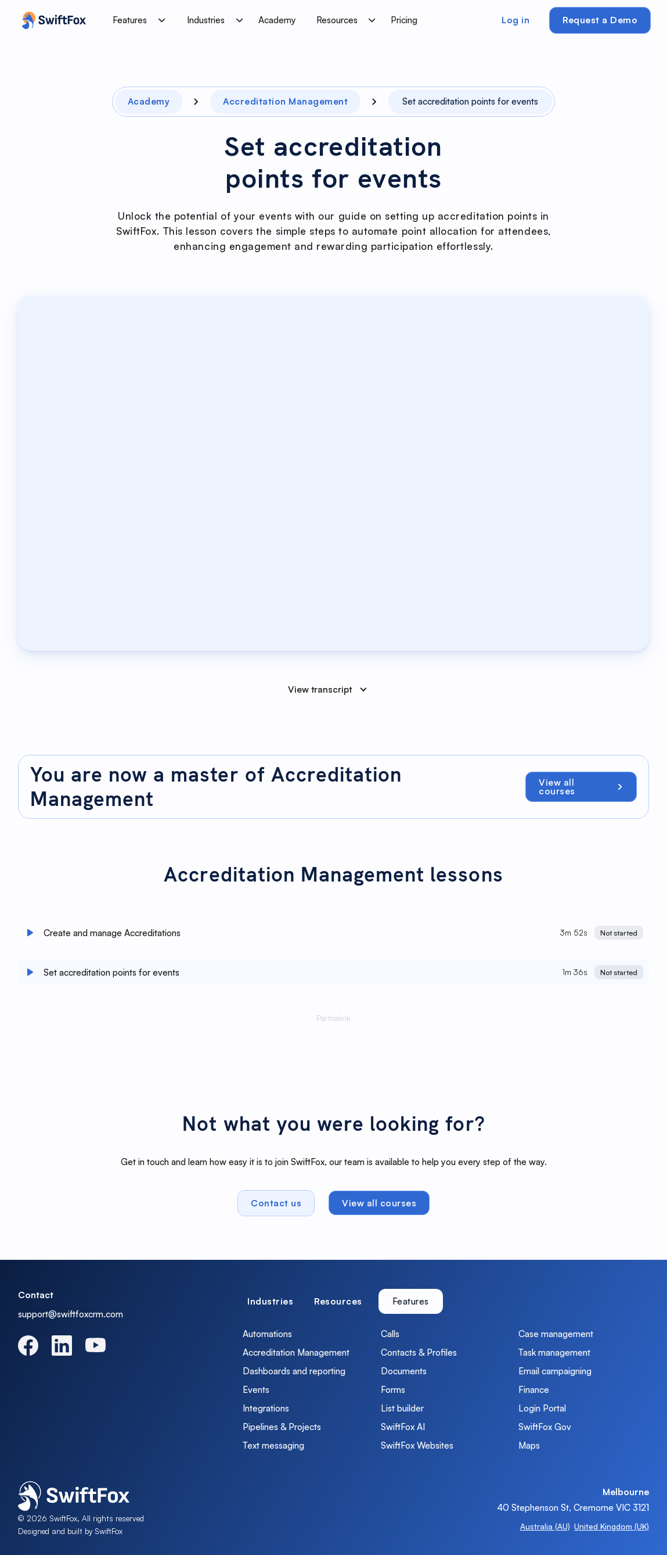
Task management (554, 1352)
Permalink (333, 1022)
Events (256, 1389)
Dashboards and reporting (294, 1371)
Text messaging (273, 1445)
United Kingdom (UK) (611, 1526)
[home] (51, 20)
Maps (529, 1445)
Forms (393, 1389)
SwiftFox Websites (417, 1445)
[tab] (270, 1301)
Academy (277, 20)
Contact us (276, 1206)
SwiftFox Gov (544, 1426)
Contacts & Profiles (419, 1352)
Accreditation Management (296, 1352)
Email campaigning (555, 1371)
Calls (390, 1333)
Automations (267, 1333)
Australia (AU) (545, 1526)
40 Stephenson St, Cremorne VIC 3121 (573, 1507)
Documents (404, 1371)
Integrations (266, 1408)
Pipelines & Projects (282, 1426)
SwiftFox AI (403, 1426)
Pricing (404, 20)
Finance (533, 1389)
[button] (136, 20)
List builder (402, 1408)
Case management (555, 1333)
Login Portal (542, 1408)
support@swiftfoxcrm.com (70, 1314)
